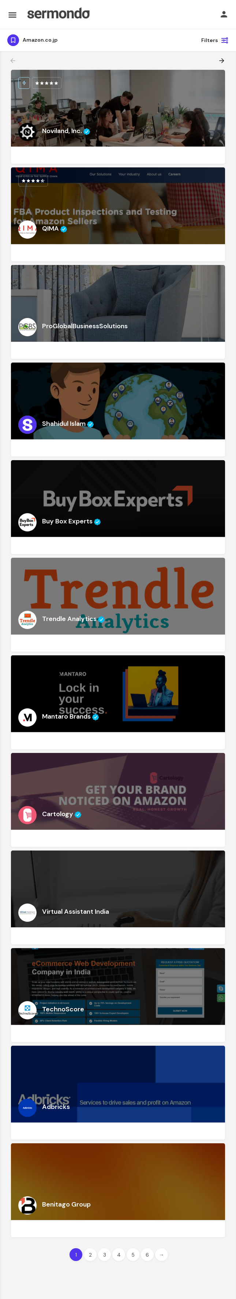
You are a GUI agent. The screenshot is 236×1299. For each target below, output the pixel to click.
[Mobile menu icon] (12, 15)
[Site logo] (58, 14)
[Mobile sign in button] (224, 14)
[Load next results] (222, 60)
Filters (215, 40)
